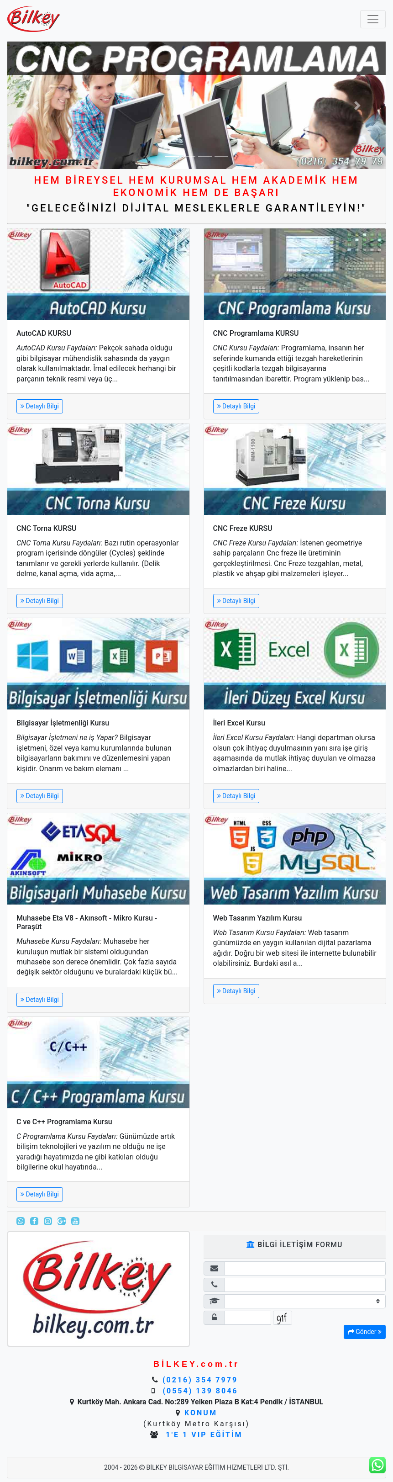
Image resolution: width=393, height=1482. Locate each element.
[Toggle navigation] (373, 19)
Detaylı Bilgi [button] (40, 406)
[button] (35, 105)
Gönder (365, 1331)
